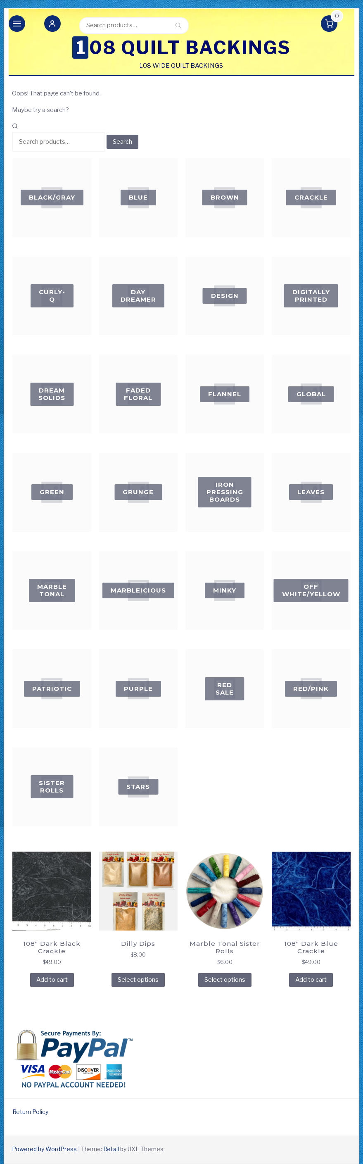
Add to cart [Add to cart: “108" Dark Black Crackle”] (52, 979)
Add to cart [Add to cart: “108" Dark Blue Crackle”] (311, 979)
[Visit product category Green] (51, 492)
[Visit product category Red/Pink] (311, 688)
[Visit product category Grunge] (138, 492)
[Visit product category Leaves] (311, 492)
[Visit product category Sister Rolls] (51, 786)
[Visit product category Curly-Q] (51, 296)
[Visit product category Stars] (138, 786)
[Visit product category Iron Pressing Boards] (224, 492)
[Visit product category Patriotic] (51, 688)
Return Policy (30, 1111)
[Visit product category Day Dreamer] (138, 296)
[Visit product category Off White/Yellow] (311, 590)
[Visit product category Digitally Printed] (311, 296)
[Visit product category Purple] (138, 688)
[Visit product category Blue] (138, 197)
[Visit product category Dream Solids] (51, 394)
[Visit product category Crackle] (311, 197)
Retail (111, 1148)
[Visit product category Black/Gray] (51, 197)
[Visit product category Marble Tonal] (51, 590)
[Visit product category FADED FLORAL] (138, 394)
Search (178, 25)
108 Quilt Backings (183, 47)
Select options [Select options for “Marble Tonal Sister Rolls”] (224, 979)
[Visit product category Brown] (224, 197)
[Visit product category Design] (224, 296)
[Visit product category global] (311, 394)
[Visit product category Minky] (224, 590)
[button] (52, 25)
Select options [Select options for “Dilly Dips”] (138, 979)
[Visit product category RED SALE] (224, 688)
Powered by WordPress (44, 1148)
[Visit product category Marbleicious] (138, 590)
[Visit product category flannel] (224, 394)
